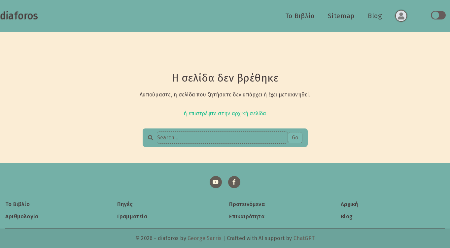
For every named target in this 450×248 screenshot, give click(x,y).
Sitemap (341, 16)
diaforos (19, 16)
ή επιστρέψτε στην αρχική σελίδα (225, 113)
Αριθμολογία (21, 216)
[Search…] (222, 137)
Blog (375, 16)
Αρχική (349, 204)
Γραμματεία (132, 216)
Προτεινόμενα (247, 204)
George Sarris (205, 238)
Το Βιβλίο (300, 16)
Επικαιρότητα (246, 216)
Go (295, 137)
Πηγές (125, 204)
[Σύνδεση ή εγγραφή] (401, 16)
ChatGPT (304, 238)
